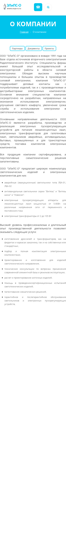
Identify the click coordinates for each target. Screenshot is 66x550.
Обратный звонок (38, 7)
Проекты (49, 48)
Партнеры (17, 48)
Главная (24, 31)
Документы (34, 48)
